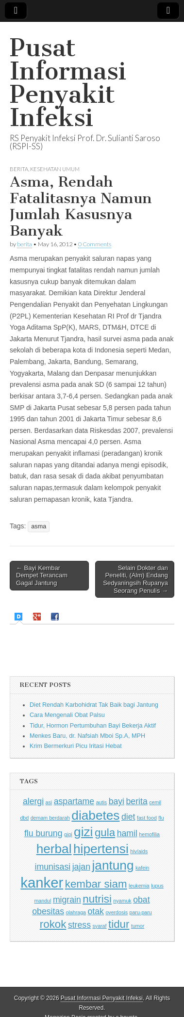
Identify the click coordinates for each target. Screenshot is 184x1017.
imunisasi (53, 867)
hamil (127, 833)
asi (49, 802)
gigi (68, 834)
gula (105, 832)
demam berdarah (50, 818)
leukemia (139, 886)
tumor (137, 926)
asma (38, 526)
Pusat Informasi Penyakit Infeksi (68, 82)
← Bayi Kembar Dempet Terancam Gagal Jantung (41, 575)
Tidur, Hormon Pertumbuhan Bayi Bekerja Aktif (93, 725)
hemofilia (149, 834)
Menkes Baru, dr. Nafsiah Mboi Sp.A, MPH (87, 735)
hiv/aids (139, 851)
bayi (116, 801)
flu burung (43, 833)
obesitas (48, 911)
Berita (19, 169)
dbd (24, 818)
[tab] (19, 616)
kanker (41, 882)
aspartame (74, 801)
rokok (53, 924)
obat (141, 900)
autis (101, 802)
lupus (157, 886)
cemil (155, 802)
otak (96, 911)
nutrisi (97, 899)
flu (161, 818)
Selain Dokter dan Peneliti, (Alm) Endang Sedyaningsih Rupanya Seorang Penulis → (135, 579)
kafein (142, 868)
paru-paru (141, 912)
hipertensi (101, 849)
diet (128, 817)
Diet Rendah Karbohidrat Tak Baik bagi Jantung (94, 704)
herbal (54, 849)
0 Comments (94, 244)
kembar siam (96, 884)
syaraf (99, 926)
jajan (81, 867)
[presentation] (20, 616)
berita (24, 244)
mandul (42, 901)
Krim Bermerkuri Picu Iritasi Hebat (76, 746)
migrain (67, 900)
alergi (33, 801)
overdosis (116, 912)
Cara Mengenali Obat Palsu (67, 715)
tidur (118, 924)
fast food (147, 818)
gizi (83, 832)
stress (79, 925)
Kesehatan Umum (55, 169)
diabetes (95, 815)
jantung (113, 865)
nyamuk (122, 901)
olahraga (76, 912)
